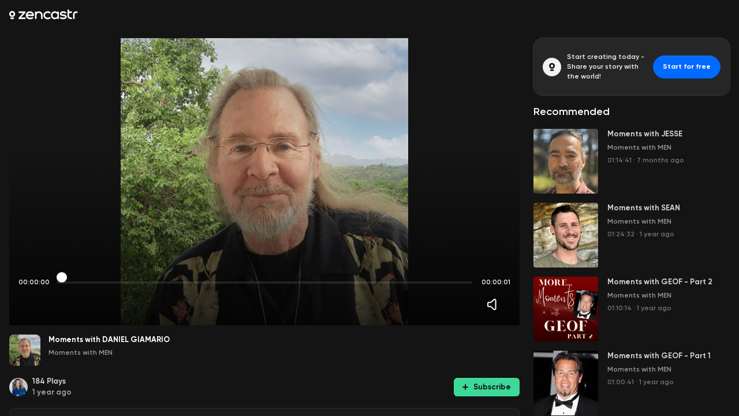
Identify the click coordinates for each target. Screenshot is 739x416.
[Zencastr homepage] (43, 14)
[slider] (62, 277)
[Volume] (494, 304)
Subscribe (486, 386)
